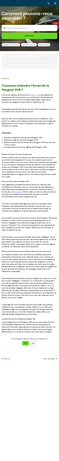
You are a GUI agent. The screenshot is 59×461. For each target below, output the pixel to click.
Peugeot (18, 192)
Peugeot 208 (34, 95)
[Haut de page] (50, 358)
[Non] (33, 343)
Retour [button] (7, 78)
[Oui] (25, 343)
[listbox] (29, 45)
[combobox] (29, 28)
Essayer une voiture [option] (11, 45)
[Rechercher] (29, 36)
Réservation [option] (44, 45)
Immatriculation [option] (28, 45)
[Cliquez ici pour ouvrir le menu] (55, 3)
